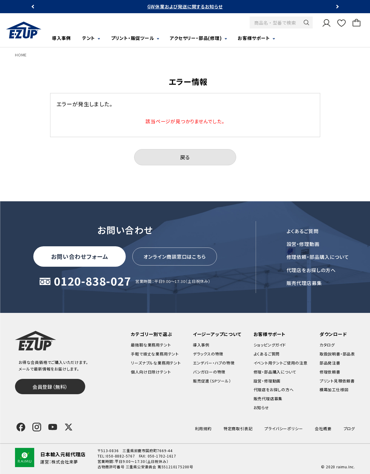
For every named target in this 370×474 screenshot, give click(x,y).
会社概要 (323, 428)
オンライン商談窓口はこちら (174, 256)
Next (337, 7)
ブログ (349, 428)
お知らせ (261, 407)
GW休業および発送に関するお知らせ (185, 6)
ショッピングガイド (270, 345)
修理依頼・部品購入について (318, 256)
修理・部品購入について (275, 372)
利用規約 (203, 428)
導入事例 (61, 38)
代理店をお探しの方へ (311, 270)
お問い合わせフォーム (79, 256)
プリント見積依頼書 (337, 381)
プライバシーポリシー (283, 428)
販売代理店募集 (304, 282)
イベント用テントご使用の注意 (281, 363)
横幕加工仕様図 (334, 389)
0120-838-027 (92, 281)
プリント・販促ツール (132, 38)
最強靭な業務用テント (151, 345)
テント (88, 38)
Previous (33, 7)
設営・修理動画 (303, 244)
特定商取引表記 (238, 428)
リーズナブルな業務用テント (156, 363)
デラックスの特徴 (208, 354)
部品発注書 (330, 363)
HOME (21, 55)
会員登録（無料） (50, 386)
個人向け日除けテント (151, 372)
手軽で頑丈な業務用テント (155, 354)
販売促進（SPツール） (212, 381)
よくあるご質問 (303, 231)
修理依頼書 (330, 372)
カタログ (327, 345)
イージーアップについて (217, 334)
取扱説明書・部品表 (337, 354)
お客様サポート (254, 38)
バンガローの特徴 (209, 372)
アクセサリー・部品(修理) (196, 38)
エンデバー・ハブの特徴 (214, 363)
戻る (185, 157)
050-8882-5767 (120, 455)
